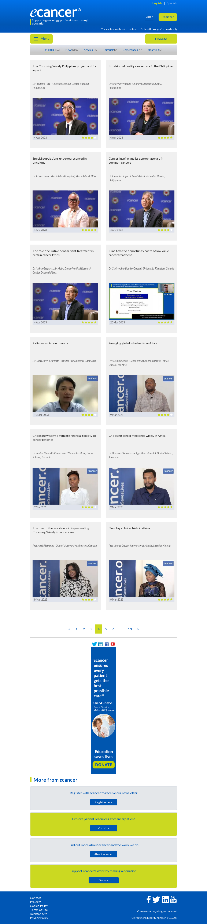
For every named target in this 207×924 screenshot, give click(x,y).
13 (130, 629)
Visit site (103, 828)
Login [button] (149, 16)
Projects (35, 901)
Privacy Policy (39, 918)
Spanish (172, 3)
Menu (41, 38)
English (157, 3)
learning (153, 50)
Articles (88, 50)
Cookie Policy (39, 906)
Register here (103, 802)
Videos (49, 49)
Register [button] (168, 17)
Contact (35, 897)
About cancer (103, 854)
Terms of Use (39, 910)
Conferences (130, 50)
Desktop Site (38, 914)
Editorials (108, 50)
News (69, 50)
